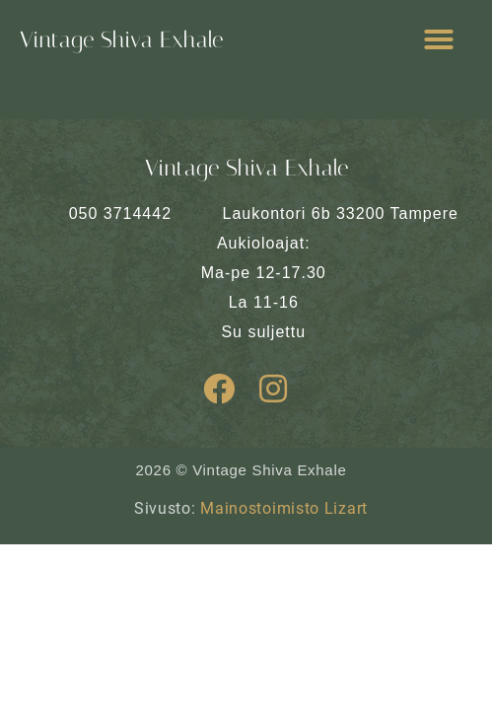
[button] (438, 39)
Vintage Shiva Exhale (121, 40)
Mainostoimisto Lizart (284, 508)
